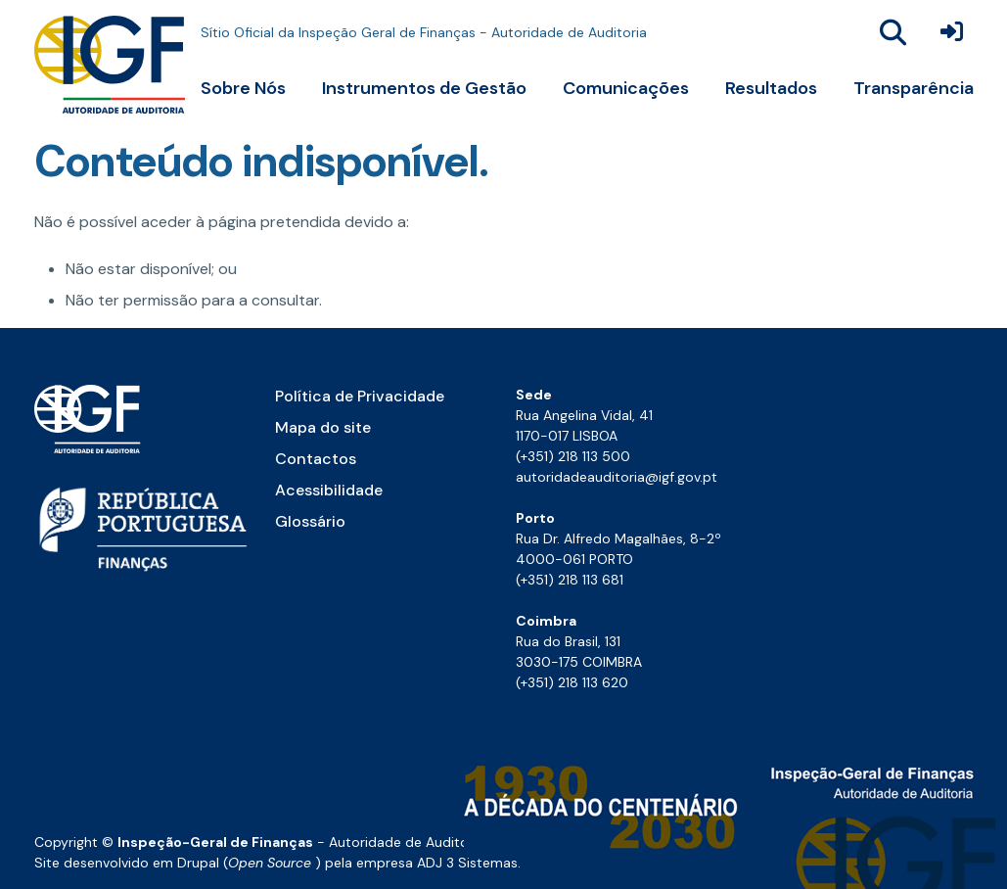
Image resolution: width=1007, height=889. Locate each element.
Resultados (771, 88)
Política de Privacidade (359, 396)
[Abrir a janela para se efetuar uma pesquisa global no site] (893, 32)
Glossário (310, 521)
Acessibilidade (329, 490)
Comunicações (626, 88)
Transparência (913, 88)
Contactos (315, 458)
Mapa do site (323, 427)
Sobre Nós (243, 88)
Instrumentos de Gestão (424, 88)
